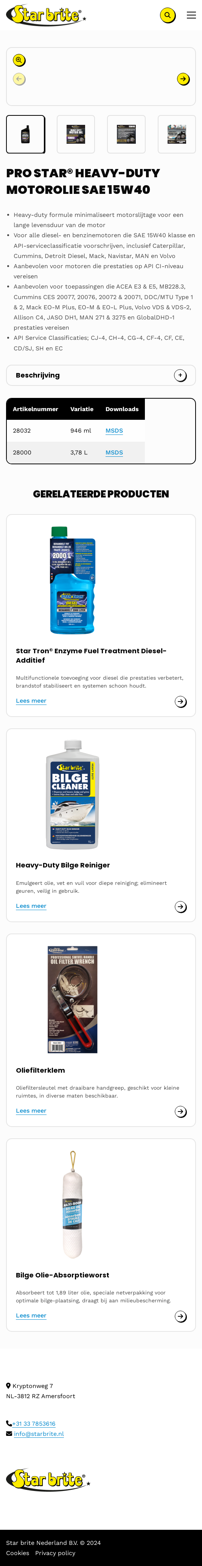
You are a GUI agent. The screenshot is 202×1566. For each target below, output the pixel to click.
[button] (183, 79)
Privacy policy (55, 1553)
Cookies (17, 1553)
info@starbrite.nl (39, 1433)
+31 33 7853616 (34, 1423)
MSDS (114, 430)
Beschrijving (38, 375)
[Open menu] (188, 15)
